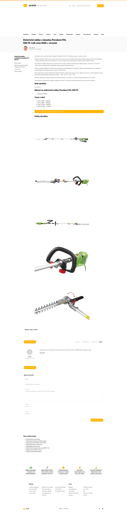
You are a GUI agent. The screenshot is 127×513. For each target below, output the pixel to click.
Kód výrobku (17, 63)
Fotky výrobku (18, 71)
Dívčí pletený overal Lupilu (33, 439)
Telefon (48, 34)
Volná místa (71, 491)
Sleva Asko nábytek (47, 491)
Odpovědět (42, 352)
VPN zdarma (58, 489)
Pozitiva (26, 404)
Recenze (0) (94, 341)
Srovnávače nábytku (60, 491)
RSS (84, 491)
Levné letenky (32, 493)
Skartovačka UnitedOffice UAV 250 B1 (36, 442)
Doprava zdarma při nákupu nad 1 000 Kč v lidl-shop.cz (50, 111)
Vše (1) (100, 341)
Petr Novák (32, 47)
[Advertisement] (63, 21)
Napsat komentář (30, 341)
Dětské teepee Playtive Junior (34, 449)
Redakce (71, 487)
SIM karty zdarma (46, 489)
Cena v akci (17, 69)
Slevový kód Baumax (60, 487)
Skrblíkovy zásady (87, 487)
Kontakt (85, 495)
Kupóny (78, 34)
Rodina (61, 34)
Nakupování (69, 34)
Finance (41, 34)
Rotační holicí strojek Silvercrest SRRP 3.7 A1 (37, 448)
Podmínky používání (74, 493)
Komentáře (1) (86, 341)
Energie (34, 34)
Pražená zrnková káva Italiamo (34, 451)
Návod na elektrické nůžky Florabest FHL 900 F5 (21, 66)
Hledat (100, 5)
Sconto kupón (32, 491)
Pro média (85, 489)
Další (102, 34)
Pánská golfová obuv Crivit (33, 446)
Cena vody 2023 (33, 489)
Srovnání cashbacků (34, 487)
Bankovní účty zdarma (47, 487)
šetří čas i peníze (41, 5)
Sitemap (71, 495)
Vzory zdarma (87, 34)
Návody (96, 34)
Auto (55, 34)
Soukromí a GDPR (87, 493)
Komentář (27, 389)
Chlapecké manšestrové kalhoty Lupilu (36, 441)
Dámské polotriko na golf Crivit (34, 444)
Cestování (25, 34)
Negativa (27, 411)
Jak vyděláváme (73, 489)
